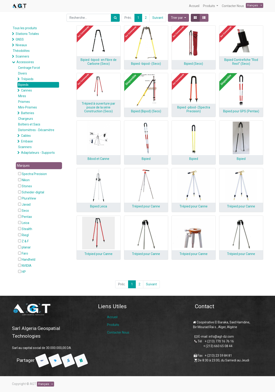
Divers (22, 73)
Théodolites (21, 51)
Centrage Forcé (29, 68)
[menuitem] (194, 6)
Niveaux (21, 45)
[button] (178, 18)
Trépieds (27, 79)
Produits (113, 325)
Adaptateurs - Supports (38, 152)
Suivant (157, 17)
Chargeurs (25, 118)
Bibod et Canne (98, 159)
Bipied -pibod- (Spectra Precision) (193, 109)
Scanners (22, 56)
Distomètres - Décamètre (36, 130)
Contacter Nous (118, 332)
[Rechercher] (115, 18)
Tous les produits (25, 28)
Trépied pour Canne (146, 206)
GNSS (20, 39)
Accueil (112, 317)
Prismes (24, 101)
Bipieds (23, 85)
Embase (27, 141)
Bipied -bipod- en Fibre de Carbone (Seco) (99, 61)
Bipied (146, 159)
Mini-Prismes (27, 107)
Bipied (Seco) (193, 63)
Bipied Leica (98, 206)
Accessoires (25, 62)
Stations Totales (27, 34)
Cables (26, 135)
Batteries (27, 113)
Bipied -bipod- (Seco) (146, 63)
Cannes (26, 90)
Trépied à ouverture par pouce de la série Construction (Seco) (98, 107)
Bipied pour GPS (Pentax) (241, 111)
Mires (22, 96)
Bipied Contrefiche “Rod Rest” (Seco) (241, 61)
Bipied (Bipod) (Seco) (146, 111)
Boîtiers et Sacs (29, 124)
